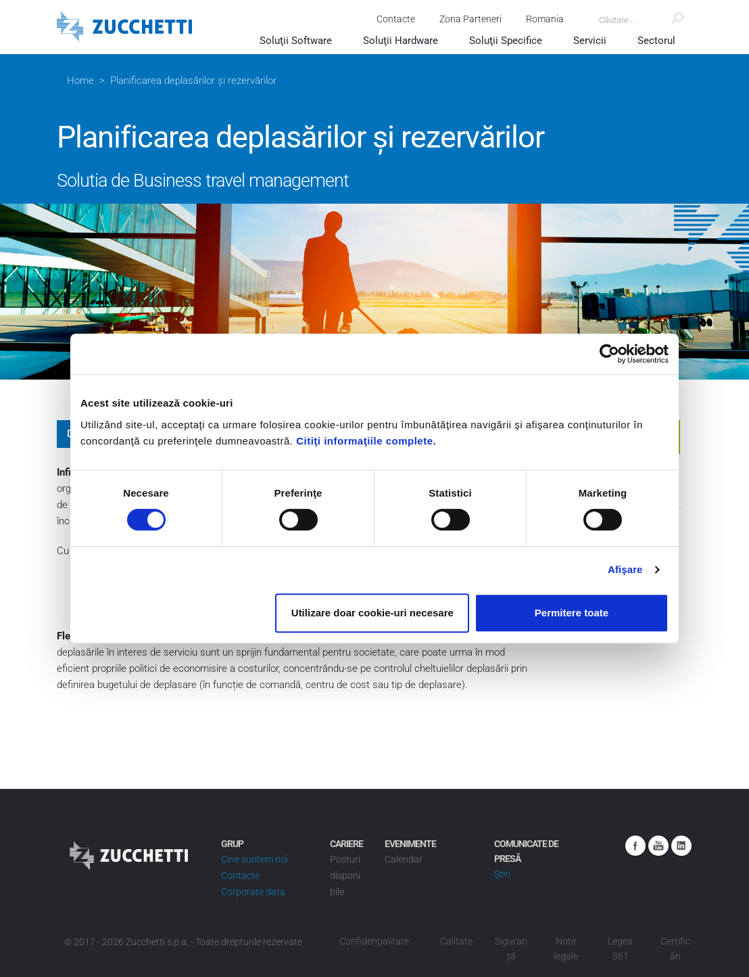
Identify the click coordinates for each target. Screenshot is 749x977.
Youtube (658, 846)
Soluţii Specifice (505, 41)
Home (80, 80)
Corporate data (253, 891)
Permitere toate (571, 612)
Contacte (396, 19)
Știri (502, 874)
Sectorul (656, 41)
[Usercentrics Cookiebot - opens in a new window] (609, 354)
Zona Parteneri (470, 19)
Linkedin (681, 846)
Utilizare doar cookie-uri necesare (372, 612)
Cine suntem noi (254, 859)
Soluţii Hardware (400, 41)
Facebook (635, 846)
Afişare (625, 569)
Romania (545, 19)
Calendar (403, 859)
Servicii (589, 41)
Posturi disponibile (345, 875)
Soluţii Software (296, 41)
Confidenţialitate (374, 941)
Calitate (456, 941)
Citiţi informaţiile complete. (366, 441)
